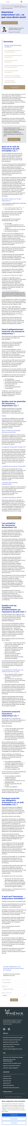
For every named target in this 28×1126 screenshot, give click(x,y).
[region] (14, 1112)
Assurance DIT (7, 1083)
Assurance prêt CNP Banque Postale (13, 1057)
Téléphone (5, 986)
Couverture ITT (7, 1076)
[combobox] (14, 995)
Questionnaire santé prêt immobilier (13, 1037)
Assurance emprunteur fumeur (11, 1065)
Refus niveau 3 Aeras (8, 1046)
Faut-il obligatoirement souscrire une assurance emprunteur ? (13, 51)
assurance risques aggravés (10, 1068)
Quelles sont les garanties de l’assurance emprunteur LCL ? (13, 56)
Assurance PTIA (7, 1078)
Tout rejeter (14, 1123)
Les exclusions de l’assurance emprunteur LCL (11, 61)
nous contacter (19, 314)
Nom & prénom (6, 979)
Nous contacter (14, 139)
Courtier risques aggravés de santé (12, 1049)
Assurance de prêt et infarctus (11, 1044)
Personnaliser (14, 1119)
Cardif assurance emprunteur (11, 1087)
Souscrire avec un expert (9, 22)
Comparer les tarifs (14, 517)
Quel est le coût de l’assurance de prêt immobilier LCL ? (13, 46)
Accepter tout (14, 1115)
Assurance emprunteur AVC (10, 1042)
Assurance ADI (7, 1080)
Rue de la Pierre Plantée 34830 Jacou (13, 1096)
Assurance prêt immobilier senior (12, 1063)
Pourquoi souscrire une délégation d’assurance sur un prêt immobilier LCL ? (14, 76)
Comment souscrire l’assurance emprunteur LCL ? (12, 71)
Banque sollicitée (6, 992)
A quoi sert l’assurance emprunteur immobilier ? (10, 81)
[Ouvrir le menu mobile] (21, 1)
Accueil (3, 5)
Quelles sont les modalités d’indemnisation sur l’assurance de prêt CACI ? (14, 66)
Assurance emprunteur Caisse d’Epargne (9, 1060)
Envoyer (14, 1000)
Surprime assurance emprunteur (12, 1039)
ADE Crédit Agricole (8, 1085)
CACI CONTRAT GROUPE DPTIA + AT (14, 207)
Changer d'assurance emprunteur (12, 87)
